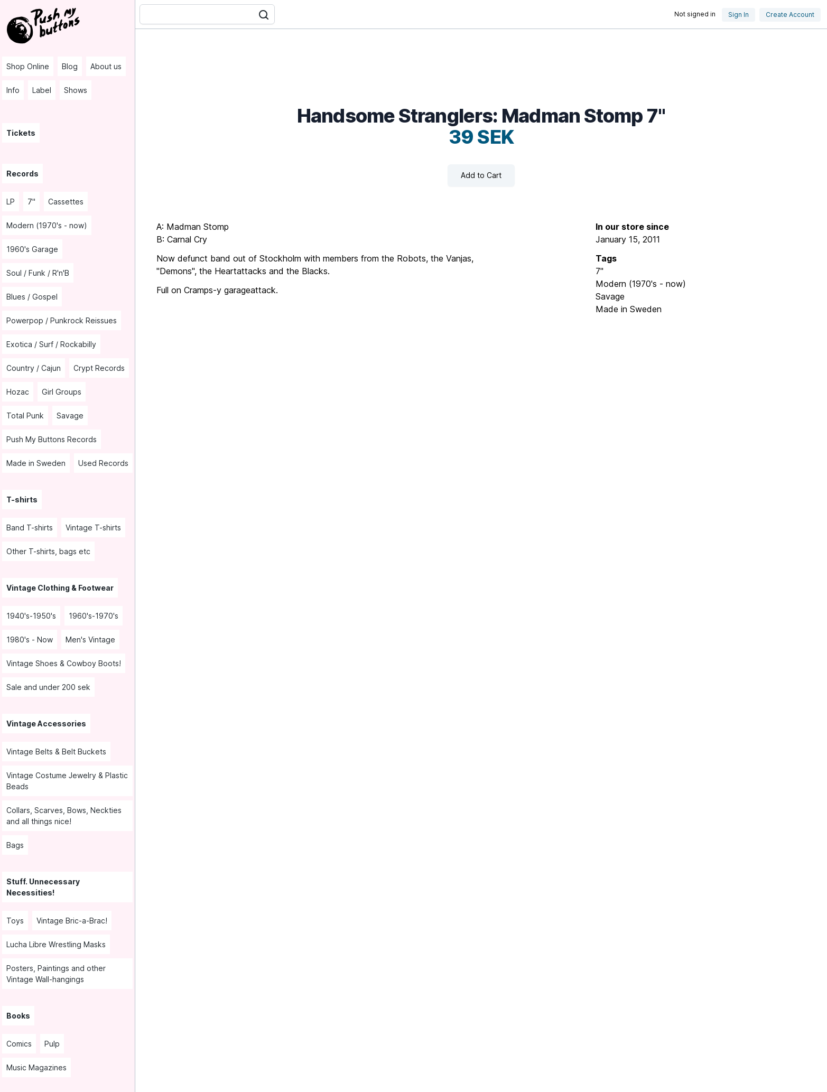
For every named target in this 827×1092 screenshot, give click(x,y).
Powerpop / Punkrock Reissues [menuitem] (61, 320)
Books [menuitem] (18, 1015)
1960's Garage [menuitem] (32, 249)
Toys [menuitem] (15, 920)
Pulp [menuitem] (52, 1043)
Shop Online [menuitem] (27, 66)
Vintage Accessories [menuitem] (46, 723)
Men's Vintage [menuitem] (90, 639)
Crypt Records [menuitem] (99, 367)
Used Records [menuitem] (103, 463)
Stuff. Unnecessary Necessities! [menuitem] (43, 887)
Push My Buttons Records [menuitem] (51, 439)
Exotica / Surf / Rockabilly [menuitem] (51, 344)
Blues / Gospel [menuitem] (32, 296)
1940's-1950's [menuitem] (31, 615)
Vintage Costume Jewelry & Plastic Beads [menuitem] (67, 781)
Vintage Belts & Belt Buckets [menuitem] (56, 751)
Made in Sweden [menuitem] (36, 463)
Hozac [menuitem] (17, 391)
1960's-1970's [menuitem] (93, 615)
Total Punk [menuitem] (25, 415)
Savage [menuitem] (70, 415)
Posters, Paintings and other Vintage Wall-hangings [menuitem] (56, 974)
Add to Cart (481, 175)
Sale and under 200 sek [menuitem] (48, 687)
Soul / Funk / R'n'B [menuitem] (37, 272)
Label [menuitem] (41, 90)
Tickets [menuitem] (20, 132)
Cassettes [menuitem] (65, 201)
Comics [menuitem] (19, 1043)
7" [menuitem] (31, 201)
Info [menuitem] (13, 90)
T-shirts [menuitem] (22, 499)
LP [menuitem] (10, 201)
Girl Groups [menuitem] (61, 391)
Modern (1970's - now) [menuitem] (46, 225)
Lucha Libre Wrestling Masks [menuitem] (56, 944)
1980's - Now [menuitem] (29, 639)
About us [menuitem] (106, 66)
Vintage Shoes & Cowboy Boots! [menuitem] (63, 663)
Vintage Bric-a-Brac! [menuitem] (71, 920)
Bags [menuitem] (15, 845)
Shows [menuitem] (75, 90)
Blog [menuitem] (70, 66)
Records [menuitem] (22, 173)
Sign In (738, 14)
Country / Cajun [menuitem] (33, 367)
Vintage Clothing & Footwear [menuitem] (60, 587)
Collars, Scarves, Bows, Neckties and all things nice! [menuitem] (64, 816)
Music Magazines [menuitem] (36, 1067)
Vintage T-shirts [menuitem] (93, 527)
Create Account (790, 14)
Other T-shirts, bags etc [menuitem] (48, 551)
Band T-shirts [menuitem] (29, 527)
